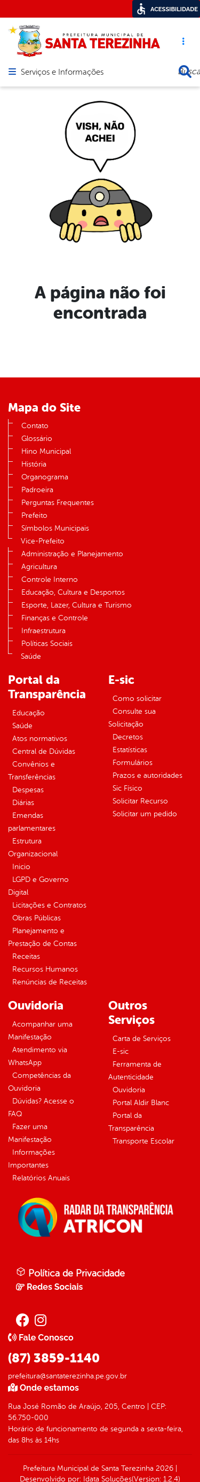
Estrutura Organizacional (33, 847)
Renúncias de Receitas (49, 982)
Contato (35, 426)
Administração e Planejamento (72, 554)
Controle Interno (49, 580)
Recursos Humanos (45, 969)
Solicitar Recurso (140, 801)
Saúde (31, 656)
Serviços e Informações (62, 72)
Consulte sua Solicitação (132, 717)
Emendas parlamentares (31, 821)
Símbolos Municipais (55, 528)
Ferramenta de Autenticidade (135, 1070)
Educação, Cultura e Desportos (73, 592)
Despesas (28, 790)
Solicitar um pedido (145, 814)
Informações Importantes (31, 1158)
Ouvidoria (129, 1090)
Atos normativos (39, 739)
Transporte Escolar (143, 1141)
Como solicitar (137, 699)
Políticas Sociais (47, 644)
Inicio (21, 867)
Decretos (128, 737)
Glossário (36, 439)
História (33, 464)
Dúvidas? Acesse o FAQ (41, 1107)
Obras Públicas (36, 918)
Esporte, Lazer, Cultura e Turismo (76, 605)
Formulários (133, 763)
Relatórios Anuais (41, 1178)
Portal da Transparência (131, 1122)
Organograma (44, 477)
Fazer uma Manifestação (30, 1133)
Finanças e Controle (54, 618)
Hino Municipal (46, 451)
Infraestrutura (43, 631)
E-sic (121, 1051)
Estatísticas (130, 750)
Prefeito (34, 515)
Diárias (23, 803)
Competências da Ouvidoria (39, 1081)
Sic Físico (127, 788)
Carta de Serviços (142, 1039)
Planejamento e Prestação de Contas (42, 937)
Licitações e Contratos (49, 905)
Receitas (26, 956)
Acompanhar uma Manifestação (40, 1030)
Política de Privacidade (70, 1273)
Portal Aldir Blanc (141, 1103)
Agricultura (39, 567)
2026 (163, 1468)
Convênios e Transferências (31, 770)
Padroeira (37, 490)
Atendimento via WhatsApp (37, 1056)
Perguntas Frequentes (57, 503)
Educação (28, 713)
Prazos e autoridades (147, 775)
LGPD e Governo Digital (38, 886)
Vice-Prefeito (43, 541)
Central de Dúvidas (43, 751)
